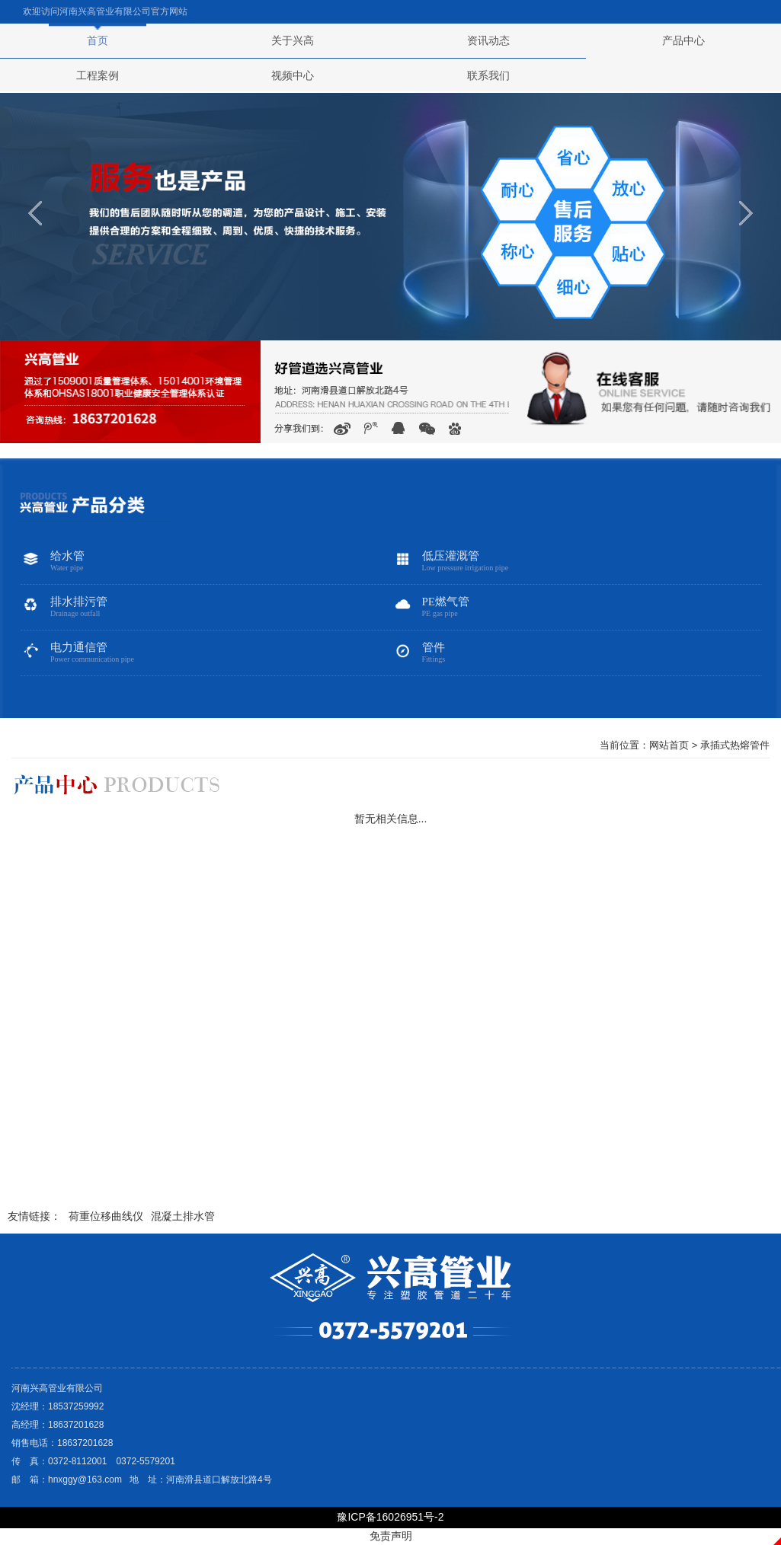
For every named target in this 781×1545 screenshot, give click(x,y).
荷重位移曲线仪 (106, 1216)
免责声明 (391, 1536)
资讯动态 (488, 40)
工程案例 (97, 75)
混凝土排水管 (183, 1216)
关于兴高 (292, 40)
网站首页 (669, 745)
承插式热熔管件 (735, 745)
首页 (97, 40)
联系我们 (488, 75)
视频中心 (292, 75)
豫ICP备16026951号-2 (390, 1517)
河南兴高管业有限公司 (105, 11)
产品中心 (683, 40)
